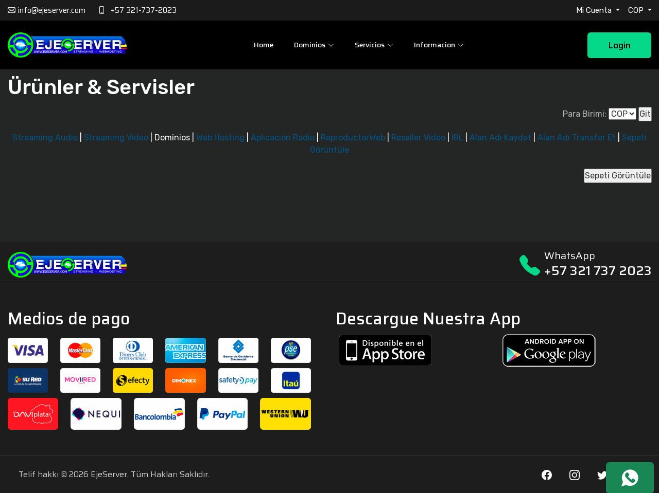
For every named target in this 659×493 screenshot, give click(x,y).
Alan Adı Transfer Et (576, 137)
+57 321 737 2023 (598, 271)
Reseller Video (418, 137)
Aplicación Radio (283, 137)
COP (637, 10)
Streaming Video (116, 137)
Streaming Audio (45, 137)
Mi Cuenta (595, 10)
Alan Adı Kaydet (500, 137)
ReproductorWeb (353, 137)
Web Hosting (220, 137)
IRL (457, 137)
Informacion (439, 44)
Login (619, 45)
